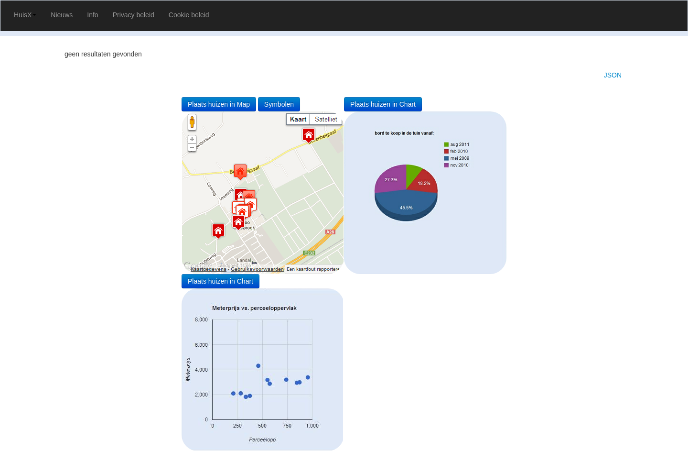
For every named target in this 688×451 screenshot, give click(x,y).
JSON (613, 75)
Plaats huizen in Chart (383, 104)
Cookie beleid (189, 15)
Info (92, 15)
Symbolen (279, 104)
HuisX (25, 15)
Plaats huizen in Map (219, 104)
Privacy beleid (133, 15)
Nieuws (62, 15)
